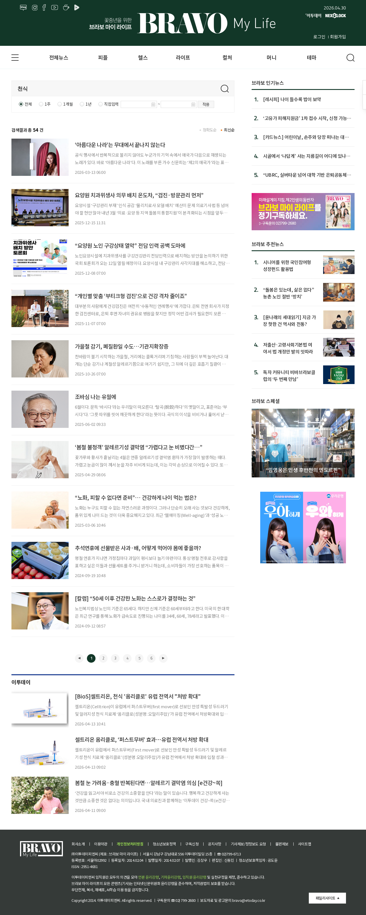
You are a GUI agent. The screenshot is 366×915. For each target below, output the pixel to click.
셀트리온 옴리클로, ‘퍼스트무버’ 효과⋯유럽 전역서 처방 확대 (141, 739)
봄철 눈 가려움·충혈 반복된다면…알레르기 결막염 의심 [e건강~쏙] (148, 782)
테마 (311, 57)
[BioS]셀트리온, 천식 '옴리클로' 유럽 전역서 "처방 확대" (138, 696)
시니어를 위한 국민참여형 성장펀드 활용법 (287, 265)
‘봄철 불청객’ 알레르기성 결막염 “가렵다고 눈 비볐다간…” (138, 447)
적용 (206, 104)
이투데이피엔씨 (108, 900)
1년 (88, 104)
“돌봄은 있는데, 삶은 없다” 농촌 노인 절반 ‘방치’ (288, 293)
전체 (28, 104)
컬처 (227, 57)
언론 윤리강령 (148, 877)
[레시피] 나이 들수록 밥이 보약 (292, 99)
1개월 (68, 104)
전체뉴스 (58, 57)
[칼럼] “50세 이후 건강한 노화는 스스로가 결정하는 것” (135, 598)
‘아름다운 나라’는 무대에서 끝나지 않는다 (120, 144)
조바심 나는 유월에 (95, 396)
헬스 (143, 57)
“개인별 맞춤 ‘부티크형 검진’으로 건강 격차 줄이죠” (131, 296)
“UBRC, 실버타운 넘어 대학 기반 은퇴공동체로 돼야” (307, 174)
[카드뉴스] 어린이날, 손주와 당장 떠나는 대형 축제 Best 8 (306, 136)
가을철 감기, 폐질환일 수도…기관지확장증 (121, 346)
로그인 (319, 37)
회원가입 (338, 37)
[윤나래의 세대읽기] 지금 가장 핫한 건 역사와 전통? (289, 320)
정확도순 (210, 130)
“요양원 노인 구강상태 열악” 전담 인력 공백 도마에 (130, 245)
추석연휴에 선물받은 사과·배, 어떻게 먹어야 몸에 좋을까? (138, 548)
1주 (47, 104)
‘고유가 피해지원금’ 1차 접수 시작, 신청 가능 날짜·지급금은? (305, 118)
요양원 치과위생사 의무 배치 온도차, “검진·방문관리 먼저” (139, 195)
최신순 (229, 130)
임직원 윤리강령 (194, 877)
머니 (271, 57)
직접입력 (111, 104)
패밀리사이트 (325, 898)
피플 (103, 57)
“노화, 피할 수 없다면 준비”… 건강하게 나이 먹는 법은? (135, 497)
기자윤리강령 (171, 877)
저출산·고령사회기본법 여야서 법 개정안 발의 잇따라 (288, 348)
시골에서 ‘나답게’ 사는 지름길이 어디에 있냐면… (304, 155)
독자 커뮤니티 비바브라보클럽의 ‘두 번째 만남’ (289, 375)
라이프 (183, 57)
